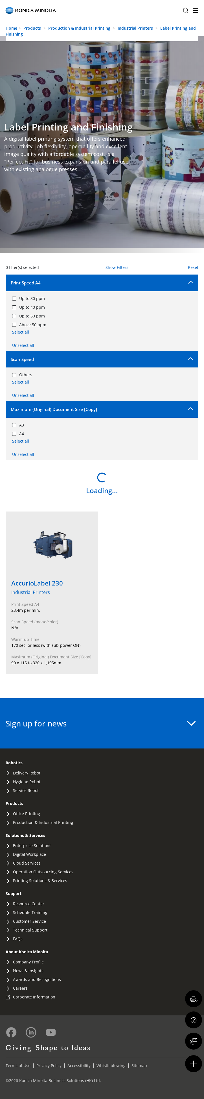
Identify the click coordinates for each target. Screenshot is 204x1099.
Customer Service (29, 921)
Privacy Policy (49, 1065)
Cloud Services (27, 863)
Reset (193, 267)
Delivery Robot (26, 773)
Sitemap (139, 1065)
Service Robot (26, 790)
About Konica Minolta (27, 951)
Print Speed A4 (26, 283)
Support (13, 893)
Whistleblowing (111, 1065)
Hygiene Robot (26, 781)
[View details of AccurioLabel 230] (51, 593)
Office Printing (26, 813)
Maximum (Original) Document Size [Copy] (54, 409)
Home (11, 28)
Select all (20, 332)
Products (32, 28)
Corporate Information (34, 997)
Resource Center (28, 903)
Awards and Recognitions (37, 979)
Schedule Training (30, 912)
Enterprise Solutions (32, 845)
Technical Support (30, 930)
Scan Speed (22, 359)
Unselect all (23, 345)
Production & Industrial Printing (79, 28)
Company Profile (28, 962)
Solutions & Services (25, 835)
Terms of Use (18, 1065)
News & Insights (28, 970)
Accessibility (79, 1065)
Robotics (14, 762)
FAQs (18, 938)
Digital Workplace (29, 854)
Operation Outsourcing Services (43, 871)
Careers (20, 988)
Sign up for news (101, 723)
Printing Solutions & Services (40, 880)
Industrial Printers (136, 28)
